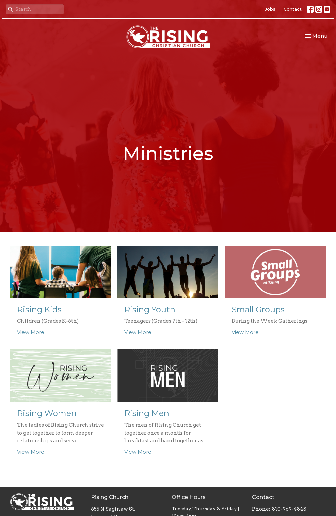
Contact (293, 9)
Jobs (270, 9)
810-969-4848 (289, 509)
